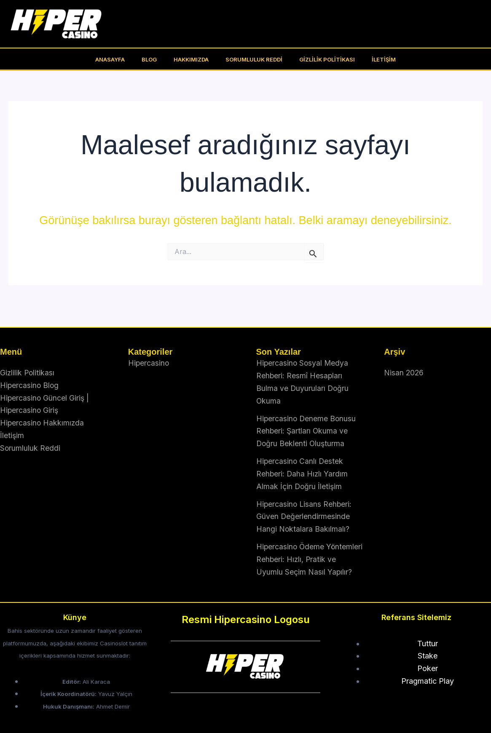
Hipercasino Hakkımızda (42, 411)
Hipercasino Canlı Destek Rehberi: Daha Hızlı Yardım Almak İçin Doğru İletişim (302, 462)
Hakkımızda (194, 59)
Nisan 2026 (404, 361)
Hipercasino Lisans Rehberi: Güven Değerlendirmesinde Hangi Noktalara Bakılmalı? (304, 504)
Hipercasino (149, 351)
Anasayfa (125, 59)
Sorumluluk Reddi (251, 59)
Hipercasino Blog (30, 373)
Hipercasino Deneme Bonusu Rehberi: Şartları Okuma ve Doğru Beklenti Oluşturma (306, 419)
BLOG (158, 59)
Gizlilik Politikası (318, 59)
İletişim (369, 59)
